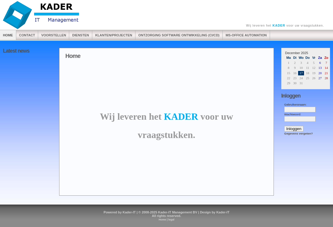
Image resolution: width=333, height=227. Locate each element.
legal (171, 219)
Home (8, 35)
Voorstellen (53, 35)
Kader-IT (129, 212)
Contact (27, 35)
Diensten (80, 35)
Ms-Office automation (246, 35)
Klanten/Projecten (113, 35)
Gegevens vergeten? (298, 133)
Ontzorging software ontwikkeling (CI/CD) (178, 35)
